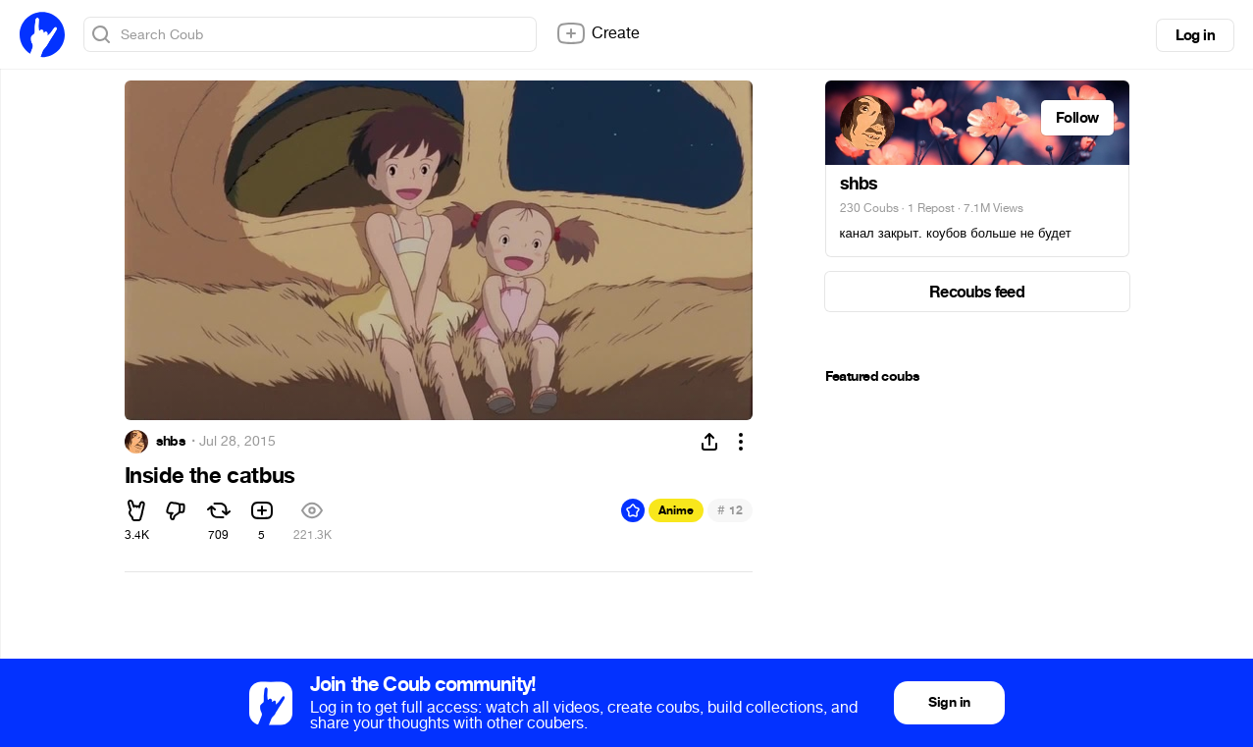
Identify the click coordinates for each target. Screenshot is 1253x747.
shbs (171, 442)
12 (729, 510)
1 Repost (931, 208)
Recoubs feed (976, 292)
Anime (676, 510)
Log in (1195, 35)
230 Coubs (869, 208)
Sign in (948, 702)
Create (597, 33)
